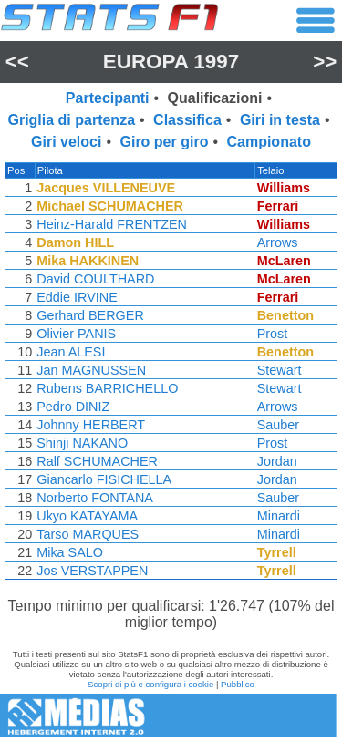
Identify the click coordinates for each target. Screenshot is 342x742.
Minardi (280, 516)
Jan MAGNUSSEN (90, 370)
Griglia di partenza (71, 120)
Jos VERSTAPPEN (91, 570)
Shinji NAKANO (81, 443)
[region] (171, 375)
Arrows (279, 242)
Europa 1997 (171, 61)
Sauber (280, 424)
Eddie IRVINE (76, 297)
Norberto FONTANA (94, 497)
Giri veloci (66, 141)
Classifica (187, 120)
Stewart (281, 370)
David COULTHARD (94, 279)
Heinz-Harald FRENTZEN (111, 224)
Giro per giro (164, 141)
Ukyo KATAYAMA (86, 516)
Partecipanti (108, 98)
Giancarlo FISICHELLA (103, 479)
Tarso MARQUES (87, 534)
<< (17, 61)
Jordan (279, 461)
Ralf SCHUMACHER (96, 461)
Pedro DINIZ (72, 406)
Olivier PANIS (75, 333)
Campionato (268, 141)
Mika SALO (69, 552)
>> (325, 61)
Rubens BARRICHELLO (106, 388)
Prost (274, 333)
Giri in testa (280, 120)
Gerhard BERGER (89, 315)
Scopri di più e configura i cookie (150, 684)
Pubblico (237, 684)
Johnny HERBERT (90, 424)
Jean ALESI (70, 352)
